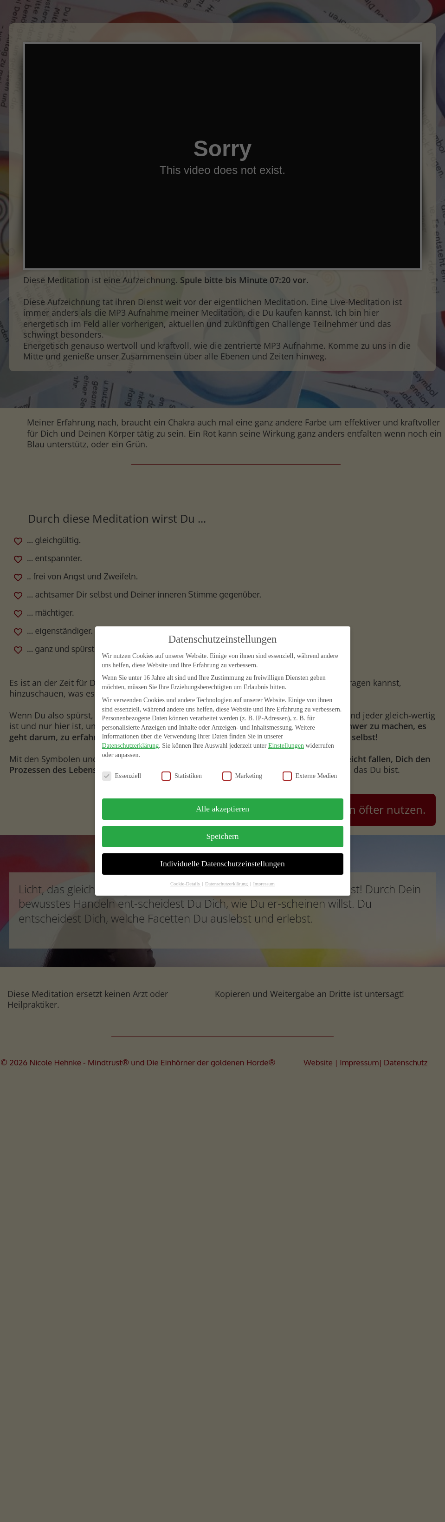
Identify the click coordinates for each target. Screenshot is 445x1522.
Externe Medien (310, 775)
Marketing (242, 775)
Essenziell (122, 775)
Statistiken (181, 775)
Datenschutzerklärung (130, 745)
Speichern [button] (222, 836)
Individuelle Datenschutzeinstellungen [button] (222, 863)
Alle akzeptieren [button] (222, 808)
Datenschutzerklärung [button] (227, 883)
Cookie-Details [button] (185, 883)
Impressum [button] (264, 883)
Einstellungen (286, 745)
